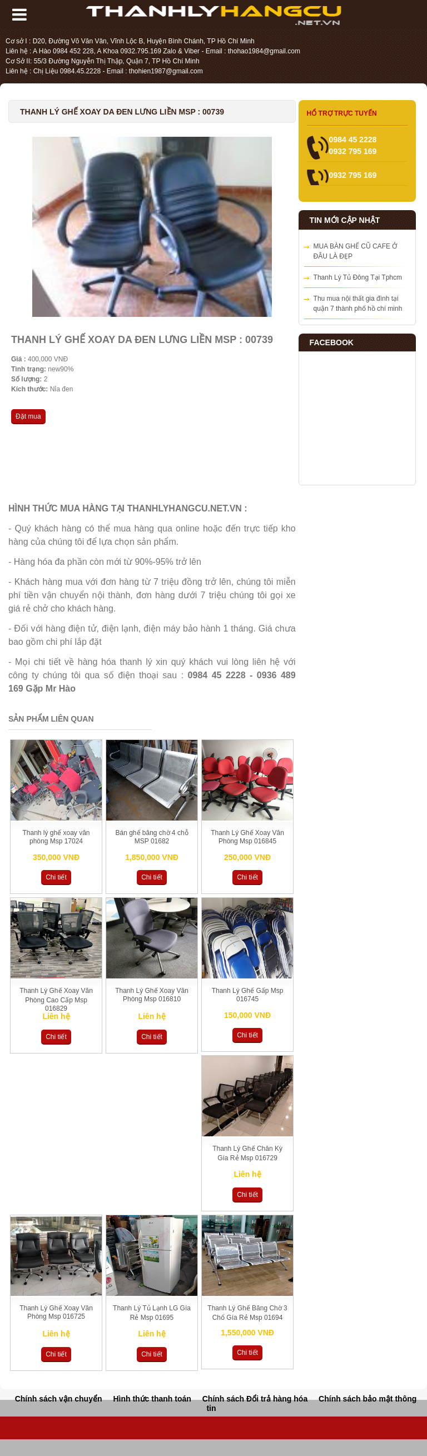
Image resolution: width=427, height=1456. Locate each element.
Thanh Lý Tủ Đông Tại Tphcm (358, 277)
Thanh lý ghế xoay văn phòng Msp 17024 (56, 837)
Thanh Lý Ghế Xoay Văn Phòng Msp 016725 (56, 1312)
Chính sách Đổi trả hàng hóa (254, 1398)
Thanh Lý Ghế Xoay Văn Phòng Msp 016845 (247, 837)
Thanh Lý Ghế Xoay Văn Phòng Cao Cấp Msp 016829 (56, 999)
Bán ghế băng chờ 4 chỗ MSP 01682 (151, 837)
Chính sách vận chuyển (58, 1398)
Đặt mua (28, 416)
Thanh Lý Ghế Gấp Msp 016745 (248, 995)
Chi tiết (56, 877)
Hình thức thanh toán (152, 1398)
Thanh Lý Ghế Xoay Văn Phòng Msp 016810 (151, 995)
